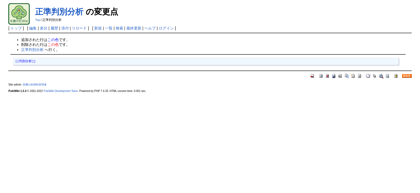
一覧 (108, 28)
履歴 (54, 28)
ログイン (166, 28)
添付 (65, 28)
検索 (119, 28)
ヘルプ (150, 28)
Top (37, 19)
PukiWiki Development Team (61, 91)
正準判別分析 (59, 11)
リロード (79, 28)
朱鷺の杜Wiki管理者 (35, 84)
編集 (33, 28)
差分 (43, 28)
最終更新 (133, 28)
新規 (98, 28)
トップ (16, 28)
